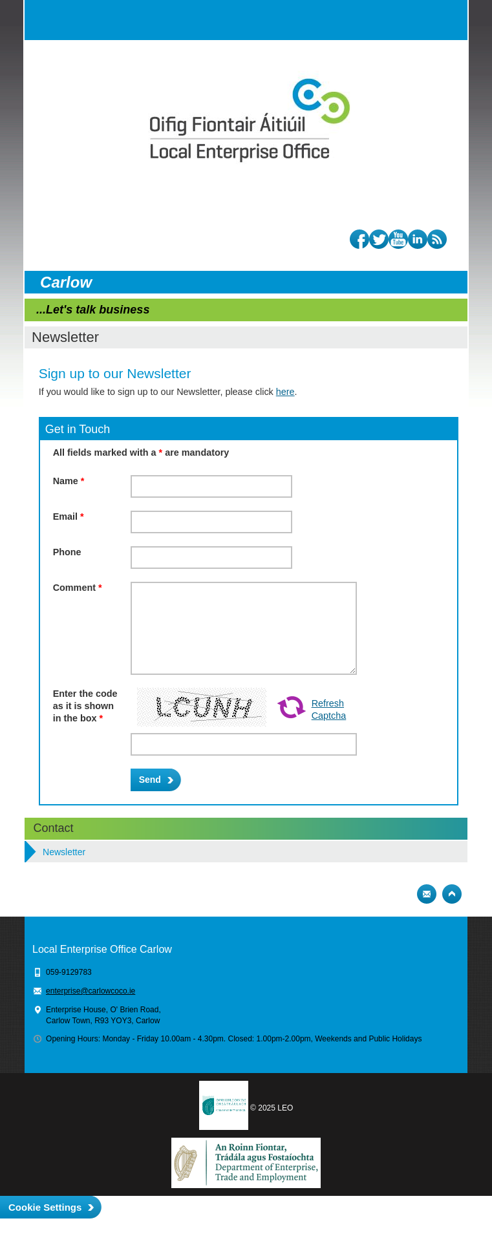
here (285, 392)
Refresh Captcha (329, 709)
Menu (447, 20)
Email (68, 516)
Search (421, 20)
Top (452, 894)
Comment (77, 587)
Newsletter (64, 852)
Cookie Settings (44, 1207)
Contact (54, 828)
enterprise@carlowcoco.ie (90, 990)
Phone (67, 552)
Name (69, 481)
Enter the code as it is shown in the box (85, 705)
